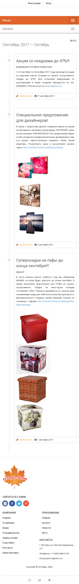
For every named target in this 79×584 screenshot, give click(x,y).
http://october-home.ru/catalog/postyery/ (43, 147)
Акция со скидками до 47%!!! (43, 61)
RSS (73, 40)
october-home (25, 96)
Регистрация (34, 3)
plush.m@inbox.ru (53, 86)
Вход (48, 3)
